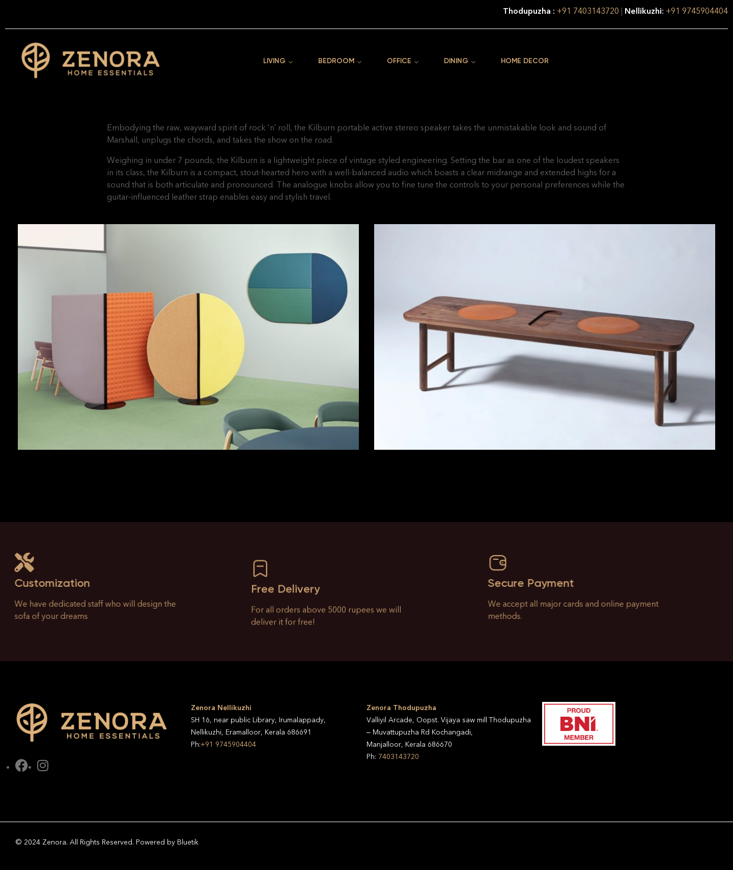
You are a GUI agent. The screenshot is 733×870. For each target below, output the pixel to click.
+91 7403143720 (589, 11)
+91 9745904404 (697, 11)
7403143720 (398, 756)
